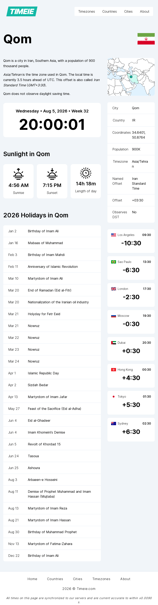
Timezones (86, 11)
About (144, 11)
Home (32, 579)
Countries (109, 11)
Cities (128, 11)
